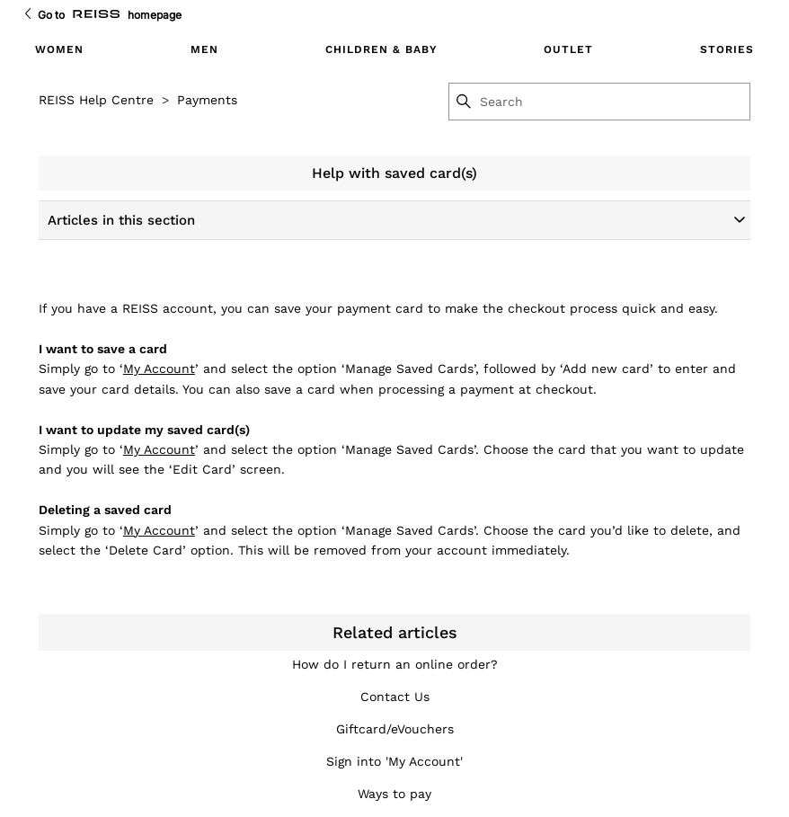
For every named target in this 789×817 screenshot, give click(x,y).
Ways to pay (394, 793)
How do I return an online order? (395, 664)
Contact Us (395, 696)
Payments (207, 100)
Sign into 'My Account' (394, 761)
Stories (727, 49)
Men (204, 49)
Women (59, 49)
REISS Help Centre (96, 100)
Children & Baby (381, 49)
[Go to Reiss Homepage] (96, 14)
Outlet (568, 49)
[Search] (613, 102)
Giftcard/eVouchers (395, 729)
